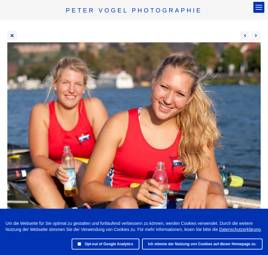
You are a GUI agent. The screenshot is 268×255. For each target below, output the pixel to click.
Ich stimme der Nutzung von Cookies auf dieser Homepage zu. (202, 244)
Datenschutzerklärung (240, 229)
